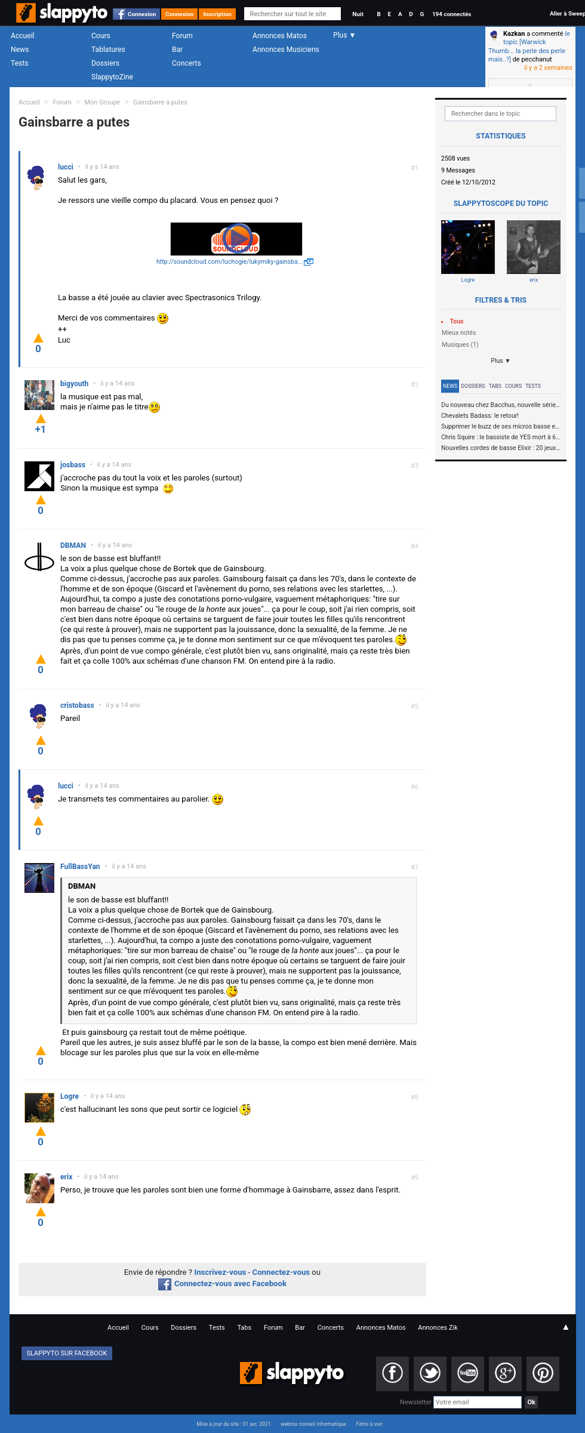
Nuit (357, 14)
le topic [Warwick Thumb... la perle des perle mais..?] (529, 46)
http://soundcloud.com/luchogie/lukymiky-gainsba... (229, 262)
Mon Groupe (102, 102)
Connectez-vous (281, 1272)
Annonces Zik (438, 1328)
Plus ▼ (501, 361)
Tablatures (108, 49)
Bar (177, 49)
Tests (19, 63)
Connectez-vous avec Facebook (222, 1283)
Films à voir (369, 1424)
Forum (182, 36)
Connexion (142, 14)
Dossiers (105, 63)
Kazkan (514, 34)
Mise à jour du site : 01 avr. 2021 (233, 1424)
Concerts (186, 63)
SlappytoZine (112, 77)
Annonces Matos (280, 36)
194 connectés (451, 14)
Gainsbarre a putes (160, 102)
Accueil (23, 36)
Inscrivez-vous (220, 1272)
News (20, 49)
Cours (100, 36)
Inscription (217, 14)
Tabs (495, 386)
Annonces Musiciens (286, 49)
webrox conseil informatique (313, 1424)
